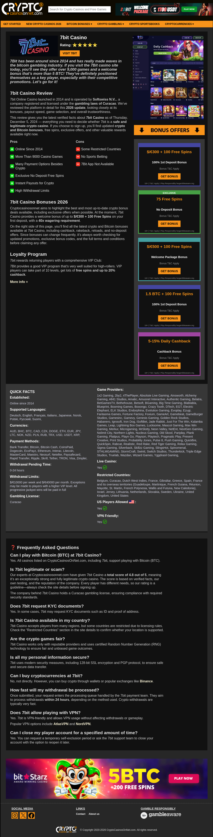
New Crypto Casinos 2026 (43, 24)
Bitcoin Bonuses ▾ (79, 24)
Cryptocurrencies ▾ (179, 24)
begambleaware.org (185, 183)
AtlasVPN (60, 724)
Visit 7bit (70, 53)
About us (94, 814)
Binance (146, 681)
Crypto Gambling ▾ (110, 24)
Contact (80, 814)
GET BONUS (169, 176)
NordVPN (83, 724)
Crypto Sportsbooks (144, 24)
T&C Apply (154, 183)
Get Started (12, 24)
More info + (19, 282)
